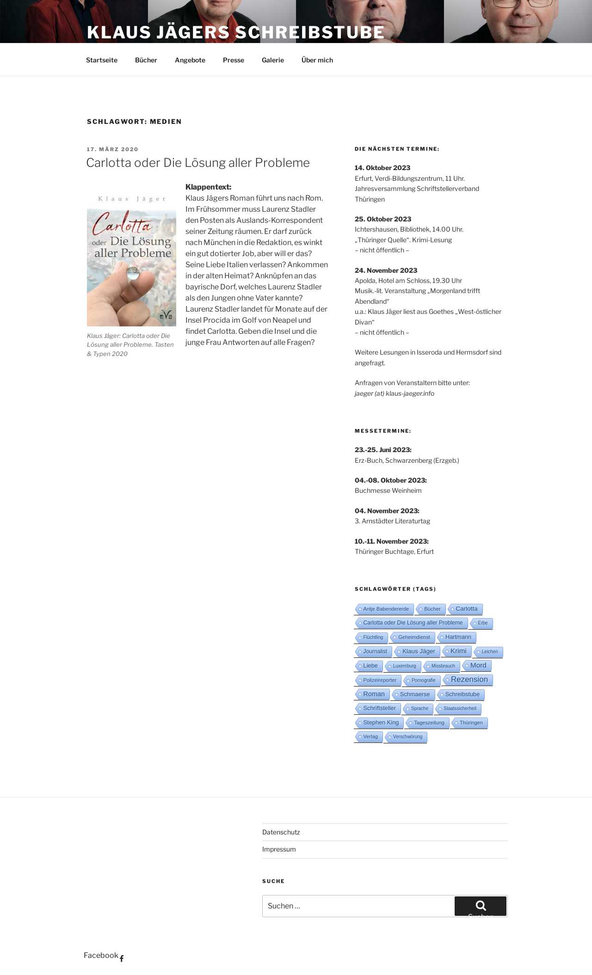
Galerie (273, 60)
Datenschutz (281, 832)
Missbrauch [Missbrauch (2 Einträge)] (443, 665)
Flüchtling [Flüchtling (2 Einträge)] (373, 637)
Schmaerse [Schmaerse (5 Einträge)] (415, 694)
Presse (233, 60)
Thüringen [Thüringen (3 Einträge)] (471, 722)
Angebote (190, 60)
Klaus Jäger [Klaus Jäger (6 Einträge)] (418, 651)
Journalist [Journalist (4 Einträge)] (376, 651)
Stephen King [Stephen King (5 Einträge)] (381, 722)
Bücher (146, 60)
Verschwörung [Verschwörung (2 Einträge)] (407, 736)
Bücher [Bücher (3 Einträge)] (432, 609)
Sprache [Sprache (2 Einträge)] (419, 708)
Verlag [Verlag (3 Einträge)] (371, 736)
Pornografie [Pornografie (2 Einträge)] (424, 680)
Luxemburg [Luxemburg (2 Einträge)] (404, 665)
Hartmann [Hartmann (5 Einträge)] (458, 636)
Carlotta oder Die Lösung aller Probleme (198, 162)
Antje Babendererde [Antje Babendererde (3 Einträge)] (386, 609)
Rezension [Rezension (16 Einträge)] (469, 679)
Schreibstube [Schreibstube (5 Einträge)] (462, 694)
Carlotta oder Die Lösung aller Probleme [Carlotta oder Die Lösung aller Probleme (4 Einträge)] (413, 622)
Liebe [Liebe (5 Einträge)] (371, 665)
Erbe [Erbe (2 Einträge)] (483, 622)
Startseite (101, 60)
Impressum (279, 849)
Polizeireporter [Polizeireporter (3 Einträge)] (380, 680)
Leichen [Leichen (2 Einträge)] (490, 651)
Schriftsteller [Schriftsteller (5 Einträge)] (380, 708)
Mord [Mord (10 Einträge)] (478, 665)
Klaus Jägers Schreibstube (236, 32)
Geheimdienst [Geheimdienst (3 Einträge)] (414, 637)
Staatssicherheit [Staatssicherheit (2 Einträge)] (460, 708)
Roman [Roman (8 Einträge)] (374, 694)
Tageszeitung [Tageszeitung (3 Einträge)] (429, 722)
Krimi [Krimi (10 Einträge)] (458, 651)
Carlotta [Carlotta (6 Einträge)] (467, 608)
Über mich (317, 60)
